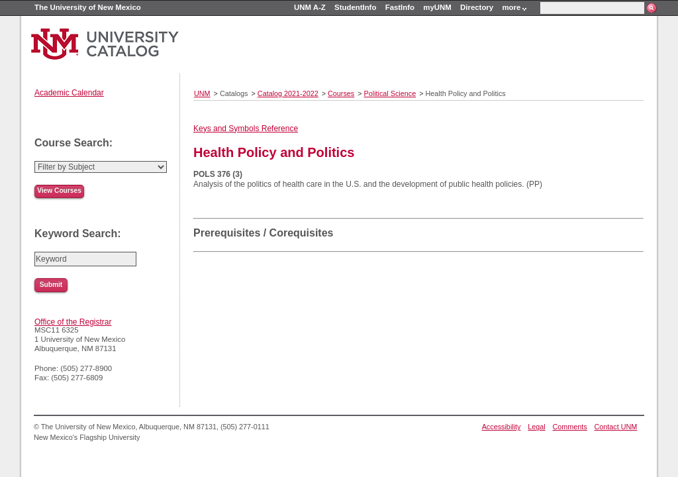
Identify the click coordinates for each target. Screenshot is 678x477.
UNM (202, 93)
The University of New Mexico (87, 7)
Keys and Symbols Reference (245, 128)
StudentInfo (355, 7)
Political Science (390, 93)
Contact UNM (616, 427)
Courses (341, 93)
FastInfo (399, 7)
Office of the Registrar (73, 322)
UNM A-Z (310, 7)
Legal (536, 427)
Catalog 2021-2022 (288, 93)
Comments (570, 427)
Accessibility (501, 427)
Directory (476, 7)
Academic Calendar (69, 92)
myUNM (437, 7)
